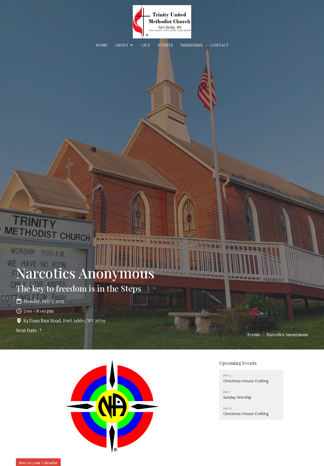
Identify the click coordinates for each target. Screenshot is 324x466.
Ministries (191, 45)
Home (101, 45)
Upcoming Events (238, 363)
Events (165, 45)
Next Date (29, 330)
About (124, 45)
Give (145, 45)
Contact (219, 45)
